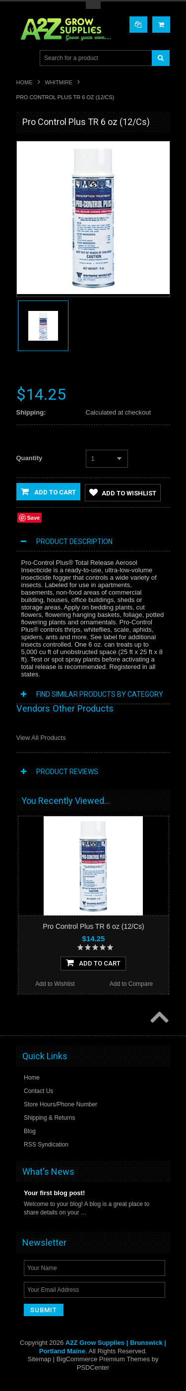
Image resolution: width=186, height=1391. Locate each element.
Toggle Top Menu (93, 5)
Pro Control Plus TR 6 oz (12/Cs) (93, 927)
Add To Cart (93, 963)
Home (24, 82)
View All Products (41, 738)
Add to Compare (131, 984)
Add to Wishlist (122, 492)
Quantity (29, 458)
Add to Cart (48, 491)
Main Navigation (25, 58)
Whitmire (59, 82)
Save (33, 518)
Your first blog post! (54, 1194)
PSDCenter (93, 1368)
